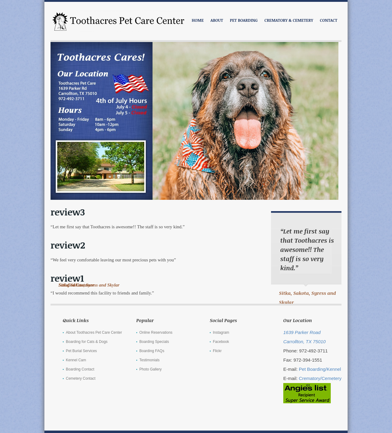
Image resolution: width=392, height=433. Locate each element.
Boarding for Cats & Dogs (86, 342)
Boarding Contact (80, 369)
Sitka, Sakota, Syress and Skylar (307, 297)
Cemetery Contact (81, 378)
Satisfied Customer (76, 285)
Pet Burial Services (81, 351)
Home (198, 20)
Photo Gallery (150, 369)
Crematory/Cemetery (320, 378)
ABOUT (216, 20)
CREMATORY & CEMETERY (288, 20)
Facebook (221, 342)
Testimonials (149, 360)
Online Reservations (155, 332)
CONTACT (328, 20)
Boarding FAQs (151, 351)
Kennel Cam (76, 360)
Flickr (217, 351)
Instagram (221, 332)
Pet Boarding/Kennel (320, 369)
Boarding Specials (154, 342)
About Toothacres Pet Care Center (94, 332)
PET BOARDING (244, 20)
